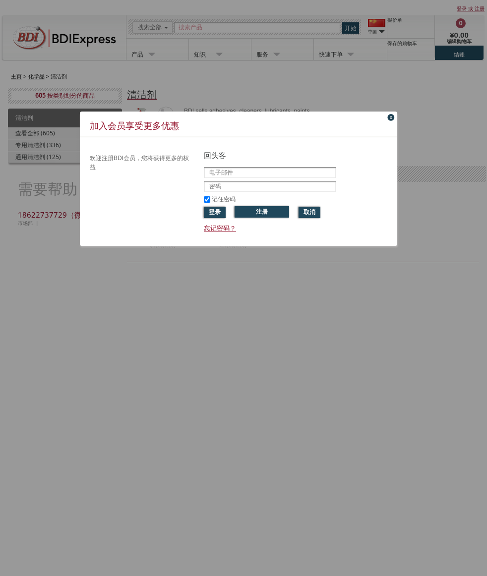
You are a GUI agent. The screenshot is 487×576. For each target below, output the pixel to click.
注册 (262, 211)
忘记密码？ (220, 228)
